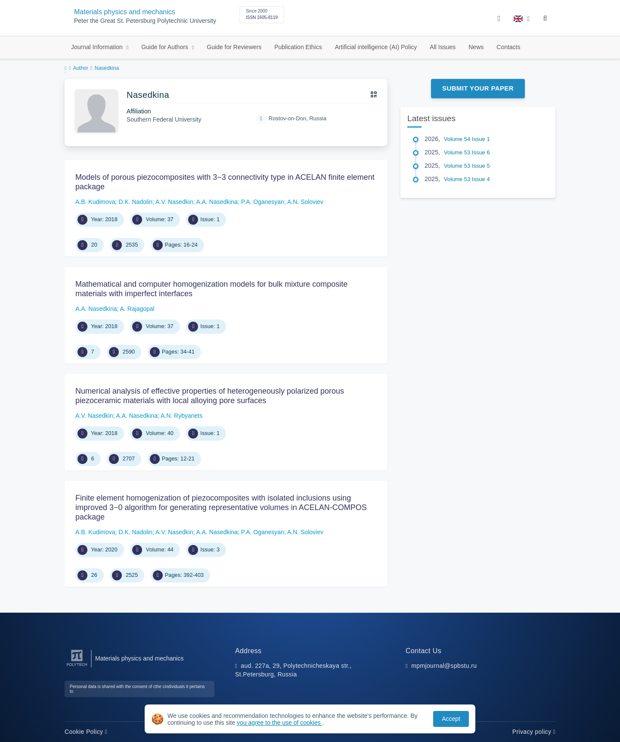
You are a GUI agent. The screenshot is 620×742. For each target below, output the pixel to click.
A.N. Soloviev (305, 201)
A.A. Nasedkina (217, 201)
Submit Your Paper (478, 88)
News (476, 47)
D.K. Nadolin (135, 201)
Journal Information (97, 47)
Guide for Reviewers (234, 47)
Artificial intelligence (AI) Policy (376, 47)
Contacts (508, 47)
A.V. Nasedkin (174, 201)
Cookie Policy (86, 731)
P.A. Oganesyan (262, 201)
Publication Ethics (298, 47)
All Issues (443, 47)
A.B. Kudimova (95, 201)
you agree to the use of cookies (279, 722)
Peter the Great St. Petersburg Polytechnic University (145, 21)
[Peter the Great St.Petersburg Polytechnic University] (77, 666)
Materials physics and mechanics (124, 12)
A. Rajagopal (137, 308)
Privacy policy (533, 731)
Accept (451, 718)
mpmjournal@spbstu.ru (444, 665)
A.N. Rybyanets (181, 415)
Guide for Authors (165, 47)
